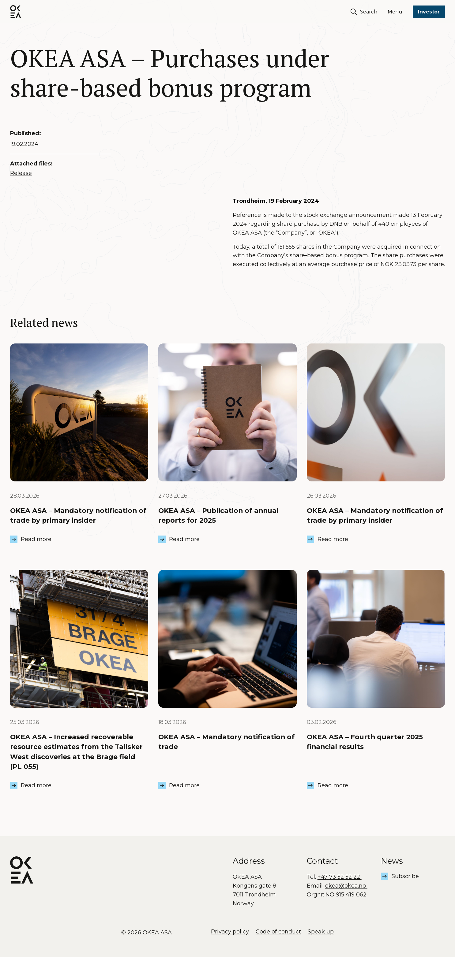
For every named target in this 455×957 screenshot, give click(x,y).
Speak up (321, 931)
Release (21, 173)
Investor (429, 12)
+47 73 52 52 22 (340, 877)
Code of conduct (278, 931)
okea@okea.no (346, 885)
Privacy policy (230, 931)
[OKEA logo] (15, 11)
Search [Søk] (364, 12)
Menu (395, 12)
